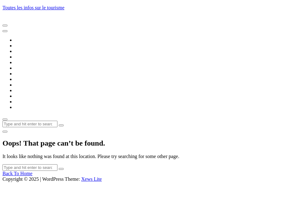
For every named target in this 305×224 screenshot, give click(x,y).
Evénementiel (28, 73)
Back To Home (17, 173)
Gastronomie (28, 84)
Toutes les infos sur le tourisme (33, 7)
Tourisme (24, 101)
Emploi (22, 68)
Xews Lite (91, 179)
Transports (25, 107)
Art (18, 45)
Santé (20, 96)
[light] (4, 132)
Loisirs (22, 90)
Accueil (22, 40)
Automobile (27, 56)
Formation (25, 79)
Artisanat (24, 51)
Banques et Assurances (38, 62)
